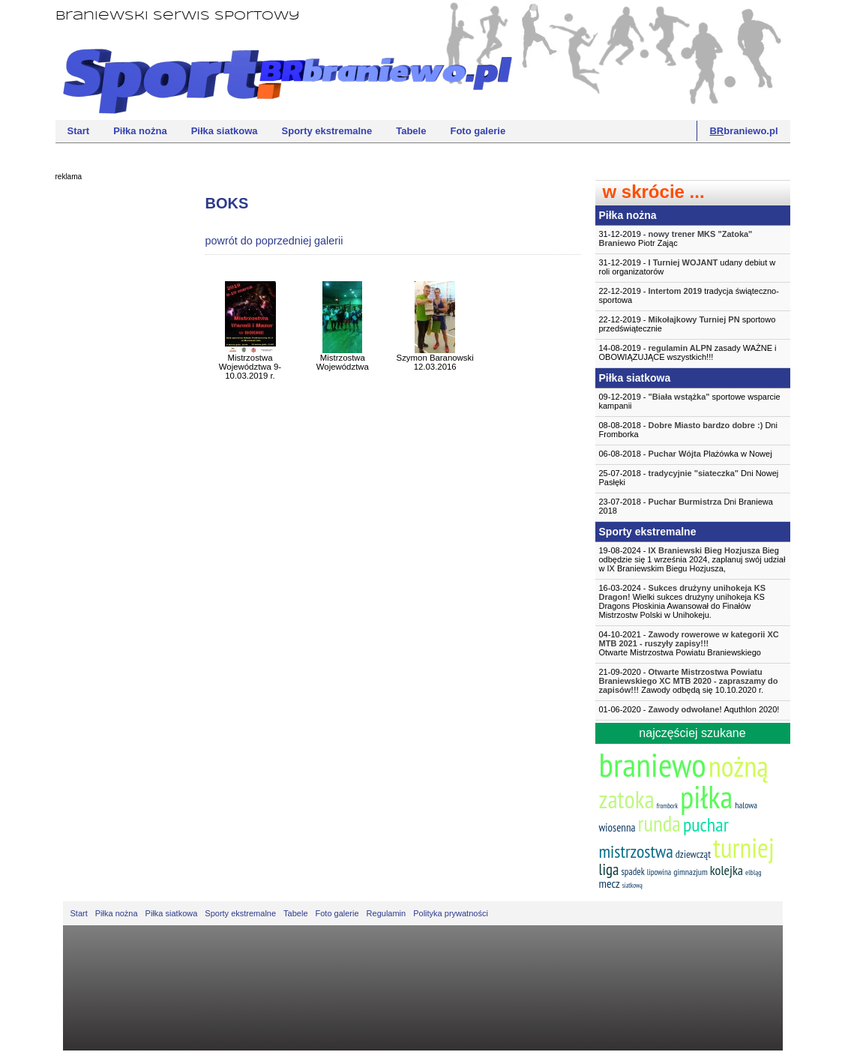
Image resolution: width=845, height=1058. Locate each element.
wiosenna (617, 827)
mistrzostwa (636, 851)
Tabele (411, 130)
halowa (746, 805)
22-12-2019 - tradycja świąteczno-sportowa (689, 295)
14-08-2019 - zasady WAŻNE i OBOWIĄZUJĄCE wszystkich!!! (688, 352)
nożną (739, 766)
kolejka (726, 870)
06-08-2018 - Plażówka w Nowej (685, 453)
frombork (667, 806)
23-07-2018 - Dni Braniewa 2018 (686, 506)
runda (659, 823)
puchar (706, 824)
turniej (744, 847)
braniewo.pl (743, 130)
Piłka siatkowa (224, 130)
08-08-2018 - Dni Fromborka (688, 430)
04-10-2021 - (693, 643)
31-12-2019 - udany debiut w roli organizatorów (687, 267)
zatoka (627, 799)
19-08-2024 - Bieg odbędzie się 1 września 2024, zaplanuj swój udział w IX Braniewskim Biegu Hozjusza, (692, 559)
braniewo (652, 764)
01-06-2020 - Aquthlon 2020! (689, 709)
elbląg (753, 872)
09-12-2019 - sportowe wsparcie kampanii (690, 401)
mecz (609, 883)
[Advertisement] (115, 416)
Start (78, 130)
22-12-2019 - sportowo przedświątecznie (687, 324)
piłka (706, 796)
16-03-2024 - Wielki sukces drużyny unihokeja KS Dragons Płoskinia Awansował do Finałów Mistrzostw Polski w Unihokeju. (682, 601)
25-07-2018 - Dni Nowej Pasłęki (689, 478)
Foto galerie (477, 130)
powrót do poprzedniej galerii (274, 241)
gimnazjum (690, 871)
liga (609, 869)
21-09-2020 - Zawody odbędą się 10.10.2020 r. (688, 680)
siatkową (632, 885)
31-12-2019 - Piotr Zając (676, 238)
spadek (632, 871)
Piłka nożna (140, 130)
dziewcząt (693, 854)
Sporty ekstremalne (327, 130)
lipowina (659, 872)
